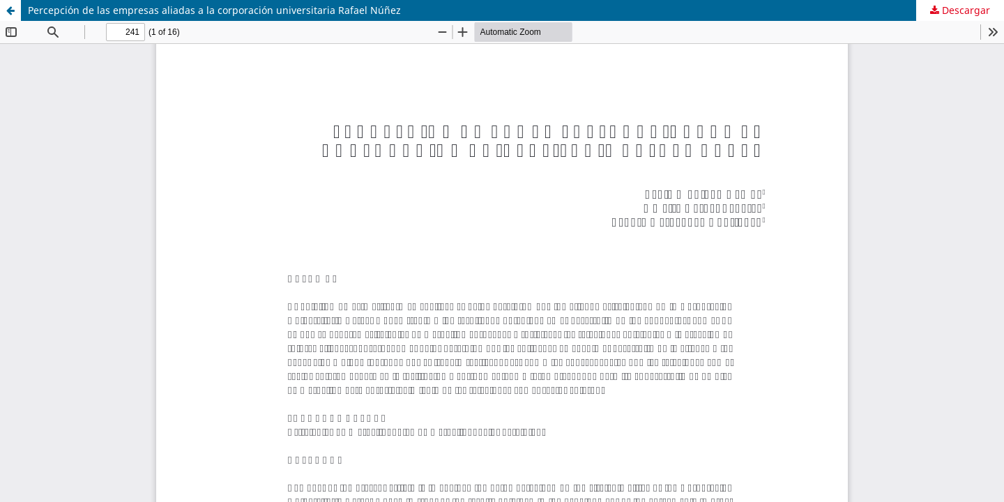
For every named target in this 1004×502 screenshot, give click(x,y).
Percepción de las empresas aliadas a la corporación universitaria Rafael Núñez (214, 10)
